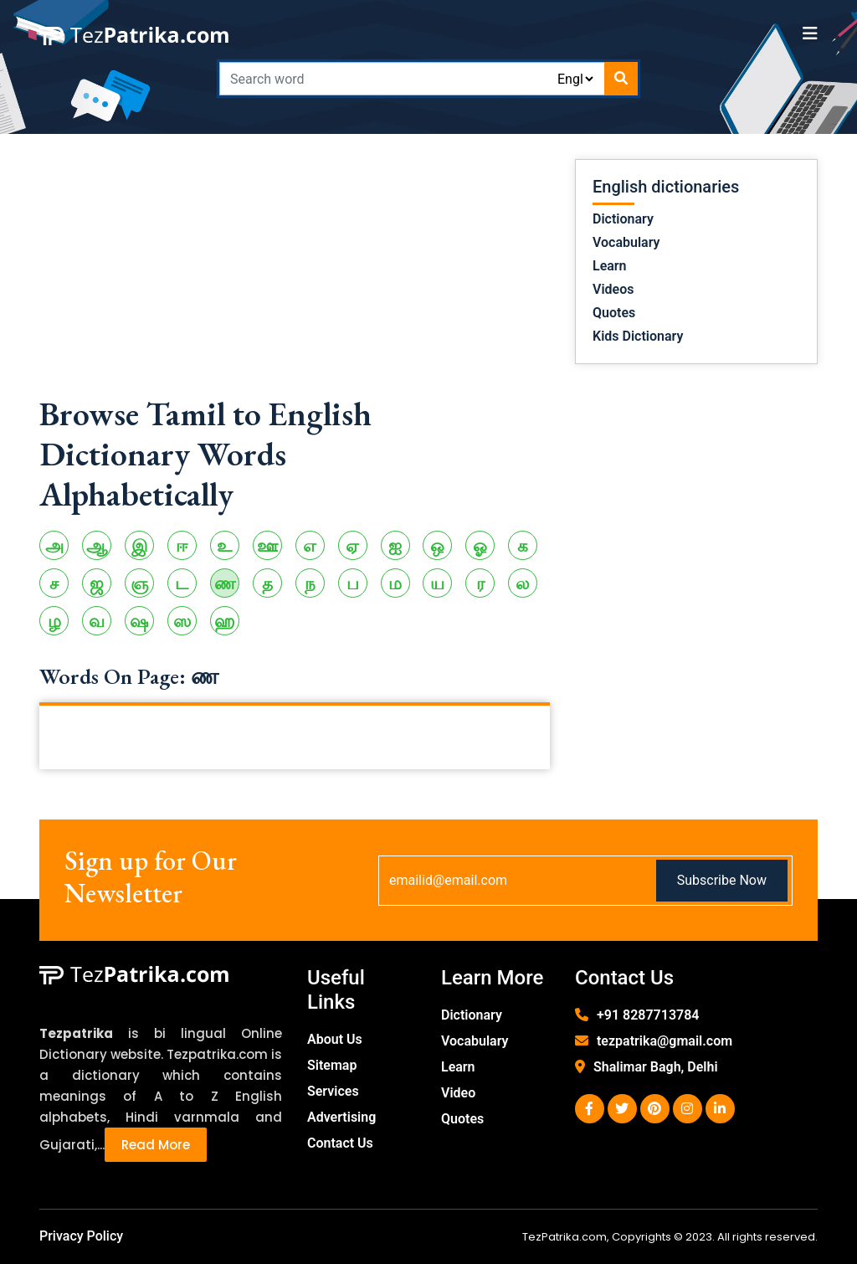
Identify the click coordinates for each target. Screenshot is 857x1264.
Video (458, 1093)
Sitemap (332, 1065)
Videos (613, 289)
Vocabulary (626, 242)
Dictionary (623, 219)
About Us (334, 1039)
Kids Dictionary (638, 336)
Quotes (614, 313)
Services (333, 1091)
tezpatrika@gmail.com (664, 1041)
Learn (610, 266)
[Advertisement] (294, 276)
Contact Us (340, 1143)
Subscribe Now (722, 880)
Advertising (341, 1117)
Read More (155, 1145)
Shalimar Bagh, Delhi (655, 1067)
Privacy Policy (81, 1236)
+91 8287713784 (648, 1015)
